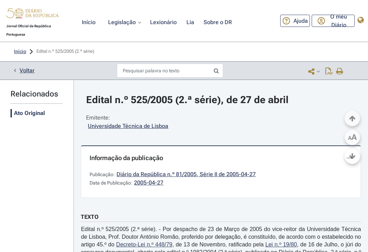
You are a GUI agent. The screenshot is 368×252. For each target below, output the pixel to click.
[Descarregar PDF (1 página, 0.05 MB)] (329, 71)
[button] (32, 14)
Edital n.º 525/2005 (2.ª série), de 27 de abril (187, 100)
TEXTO (90, 217)
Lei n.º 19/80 (281, 244)
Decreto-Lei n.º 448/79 (144, 244)
